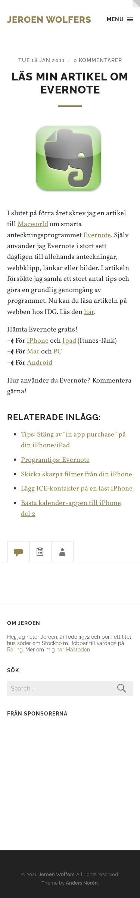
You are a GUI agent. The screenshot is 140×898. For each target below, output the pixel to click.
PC (57, 351)
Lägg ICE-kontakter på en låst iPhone (77, 489)
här (89, 312)
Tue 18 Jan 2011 (41, 60)
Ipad (69, 341)
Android (39, 363)
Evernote (97, 235)
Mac (33, 351)
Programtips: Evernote (55, 460)
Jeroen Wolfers (49, 19)
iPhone (38, 341)
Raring (15, 649)
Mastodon (78, 649)
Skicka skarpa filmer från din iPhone (76, 474)
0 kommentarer (98, 60)
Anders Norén (82, 883)
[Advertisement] (53, 770)
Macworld (33, 224)
